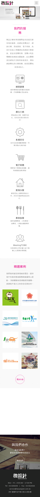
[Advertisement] (20, 411)
